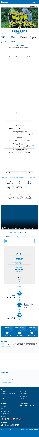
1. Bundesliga (3, 404)
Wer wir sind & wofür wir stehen (7, 391)
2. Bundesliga (3, 406)
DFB (4, 429)
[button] (2, 33)
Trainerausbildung (23, 393)
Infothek (2, 398)
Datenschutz (31, 429)
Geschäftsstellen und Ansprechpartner (8, 393)
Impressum (36, 429)
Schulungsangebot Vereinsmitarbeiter (26, 395)
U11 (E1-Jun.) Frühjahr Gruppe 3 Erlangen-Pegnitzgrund (33, 38)
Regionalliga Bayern (4, 409)
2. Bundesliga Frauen (5, 413)
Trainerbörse (22, 398)
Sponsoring (3, 395)
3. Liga (2, 408)
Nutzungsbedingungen (24, 429)
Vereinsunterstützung (5, 396)
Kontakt (2, 400)
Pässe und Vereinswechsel (24, 391)
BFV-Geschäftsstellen (24, 396)
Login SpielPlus (23, 400)
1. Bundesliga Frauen (5, 411)
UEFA (7, 429)
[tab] (11, 117)
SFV (1, 429)
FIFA (10, 429)
